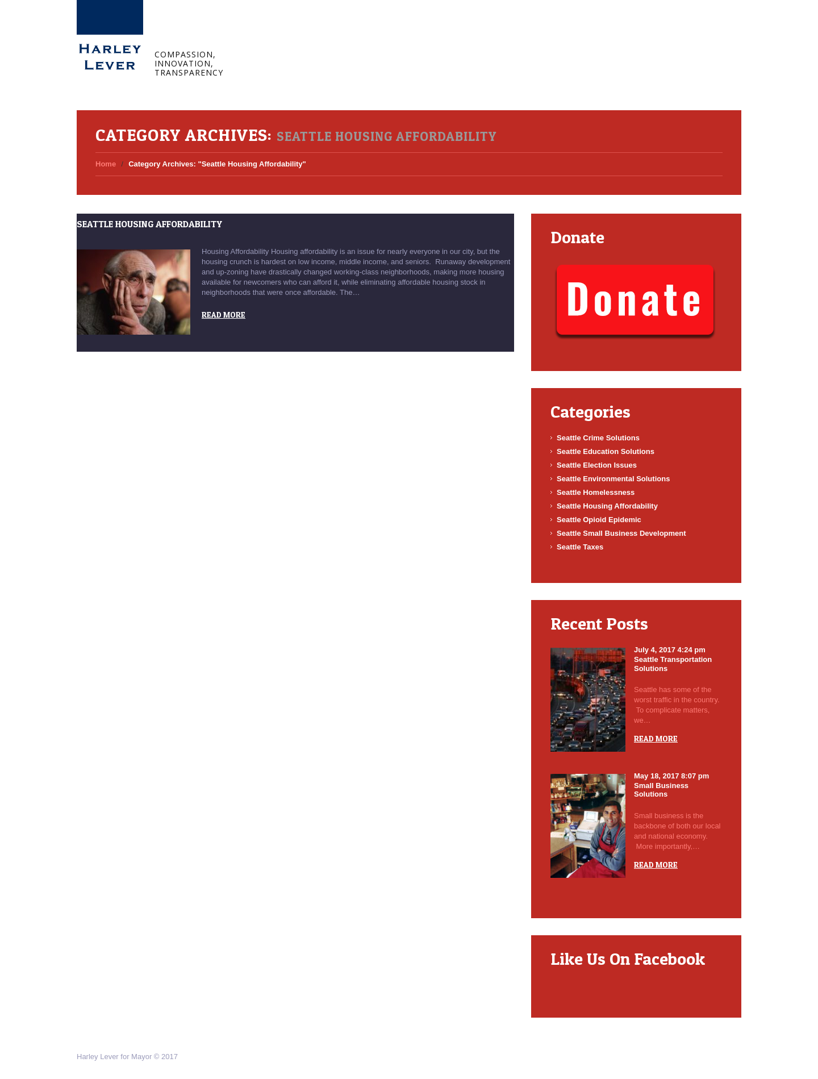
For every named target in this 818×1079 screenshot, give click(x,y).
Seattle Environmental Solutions (613, 478)
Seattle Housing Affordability (149, 224)
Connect (397, 32)
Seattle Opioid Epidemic (599, 519)
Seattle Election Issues (597, 465)
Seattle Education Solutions (605, 451)
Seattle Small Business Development (621, 533)
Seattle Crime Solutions (598, 438)
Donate (443, 32)
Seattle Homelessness (596, 492)
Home (267, 32)
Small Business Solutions (661, 790)
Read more (223, 314)
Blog (350, 32)
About (309, 32)
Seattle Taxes (580, 547)
